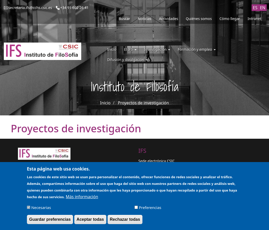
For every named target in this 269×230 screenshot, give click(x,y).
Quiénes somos (199, 18)
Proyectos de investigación (143, 103)
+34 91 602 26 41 (74, 7)
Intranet (254, 18)
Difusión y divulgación (127, 59)
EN (262, 8)
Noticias (144, 18)
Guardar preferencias (50, 221)
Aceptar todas (90, 221)
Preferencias (150, 209)
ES (255, 8)
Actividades (168, 18)
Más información (82, 198)
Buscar (124, 18)
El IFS (130, 49)
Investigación (157, 49)
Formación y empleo (197, 49)
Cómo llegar (230, 18)
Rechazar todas (125, 221)
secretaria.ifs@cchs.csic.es (30, 7)
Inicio (112, 49)
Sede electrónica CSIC (156, 160)
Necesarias (41, 209)
